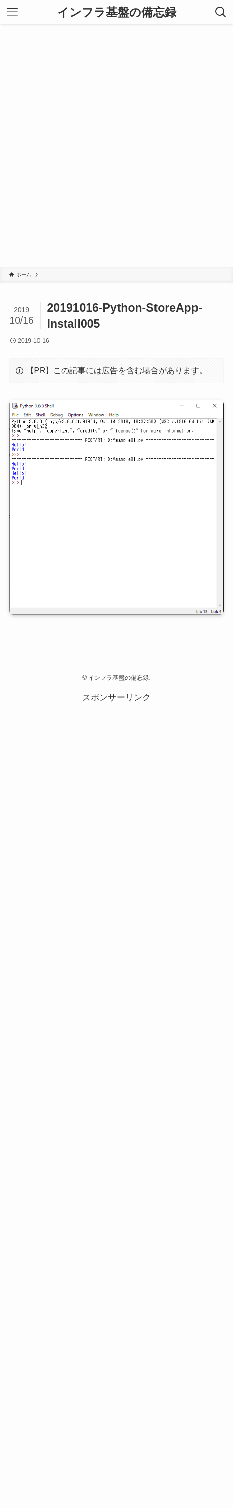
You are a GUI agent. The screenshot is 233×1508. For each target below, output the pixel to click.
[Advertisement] (116, 145)
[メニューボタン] (12, 12)
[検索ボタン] (221, 12)
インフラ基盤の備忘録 (116, 12)
